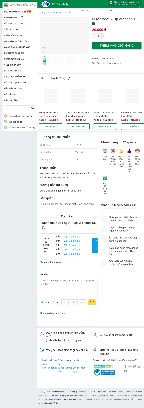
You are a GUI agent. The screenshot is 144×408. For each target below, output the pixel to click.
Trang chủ (44, 12)
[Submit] (32, 108)
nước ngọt (116, 63)
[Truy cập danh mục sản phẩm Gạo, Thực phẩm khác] (137, 158)
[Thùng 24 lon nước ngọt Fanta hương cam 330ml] (78, 96)
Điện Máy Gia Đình (13, 88)
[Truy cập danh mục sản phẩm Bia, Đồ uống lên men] (105, 187)
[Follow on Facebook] (125, 366)
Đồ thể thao (10, 94)
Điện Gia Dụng (11, 100)
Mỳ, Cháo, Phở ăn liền (15, 41)
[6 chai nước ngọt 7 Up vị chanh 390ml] (105, 96)
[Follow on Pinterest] (139, 366)
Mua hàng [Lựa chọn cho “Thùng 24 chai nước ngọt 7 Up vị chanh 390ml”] (50, 126)
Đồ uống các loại (13, 24)
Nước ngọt (58, 12)
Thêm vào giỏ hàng (117, 45)
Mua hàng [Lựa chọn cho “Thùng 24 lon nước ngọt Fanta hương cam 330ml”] (78, 126)
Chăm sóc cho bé (13, 35)
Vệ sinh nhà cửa (12, 65)
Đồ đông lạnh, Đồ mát (16, 83)
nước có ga (106, 63)
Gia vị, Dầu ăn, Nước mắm (17, 47)
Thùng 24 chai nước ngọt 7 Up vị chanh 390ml (48, 114)
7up (69, 12)
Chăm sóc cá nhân (14, 59)
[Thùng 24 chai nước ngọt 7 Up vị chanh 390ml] (50, 96)
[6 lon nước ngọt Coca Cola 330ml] (133, 96)
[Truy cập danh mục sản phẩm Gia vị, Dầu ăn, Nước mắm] (121, 159)
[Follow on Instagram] (130, 366)
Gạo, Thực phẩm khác (15, 77)
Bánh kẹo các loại (14, 53)
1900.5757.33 (65, 350)
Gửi (92, 302)
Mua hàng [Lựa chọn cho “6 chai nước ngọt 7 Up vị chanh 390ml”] (105, 126)
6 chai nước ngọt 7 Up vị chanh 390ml (104, 114)
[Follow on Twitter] (134, 366)
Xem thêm (68, 215)
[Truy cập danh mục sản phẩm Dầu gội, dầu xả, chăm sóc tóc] (129, 162)
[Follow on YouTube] (125, 371)
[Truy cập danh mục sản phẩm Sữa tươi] (105, 155)
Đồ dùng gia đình (13, 71)
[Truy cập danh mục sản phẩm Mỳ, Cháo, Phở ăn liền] (113, 158)
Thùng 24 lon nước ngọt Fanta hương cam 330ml (78, 114)
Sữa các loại (11, 29)
